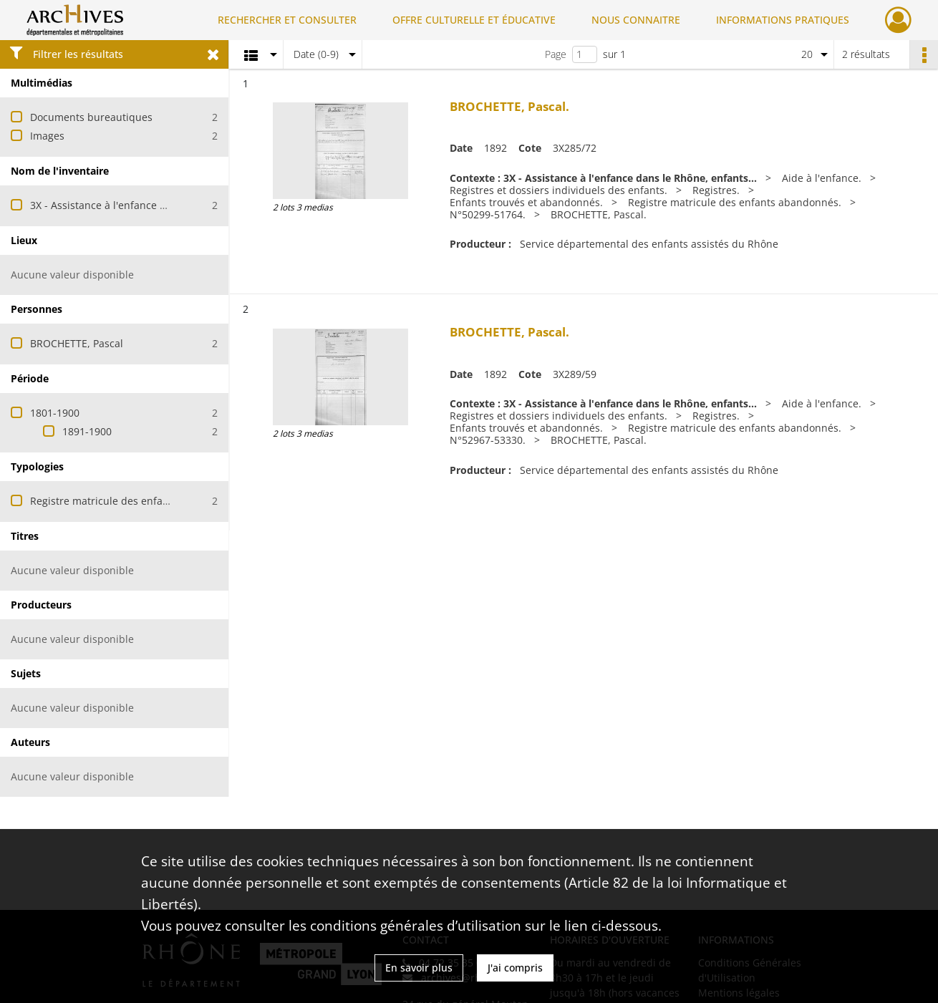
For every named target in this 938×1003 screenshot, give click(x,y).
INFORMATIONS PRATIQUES (782, 19)
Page (555, 54)
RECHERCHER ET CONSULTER (287, 19)
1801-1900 (54, 413)
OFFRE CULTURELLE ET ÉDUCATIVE (474, 19)
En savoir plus (419, 967)
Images (47, 135)
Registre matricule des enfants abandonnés (135, 501)
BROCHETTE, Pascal (76, 343)
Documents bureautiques (91, 117)
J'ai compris (515, 967)
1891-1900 (87, 431)
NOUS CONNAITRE (635, 19)
